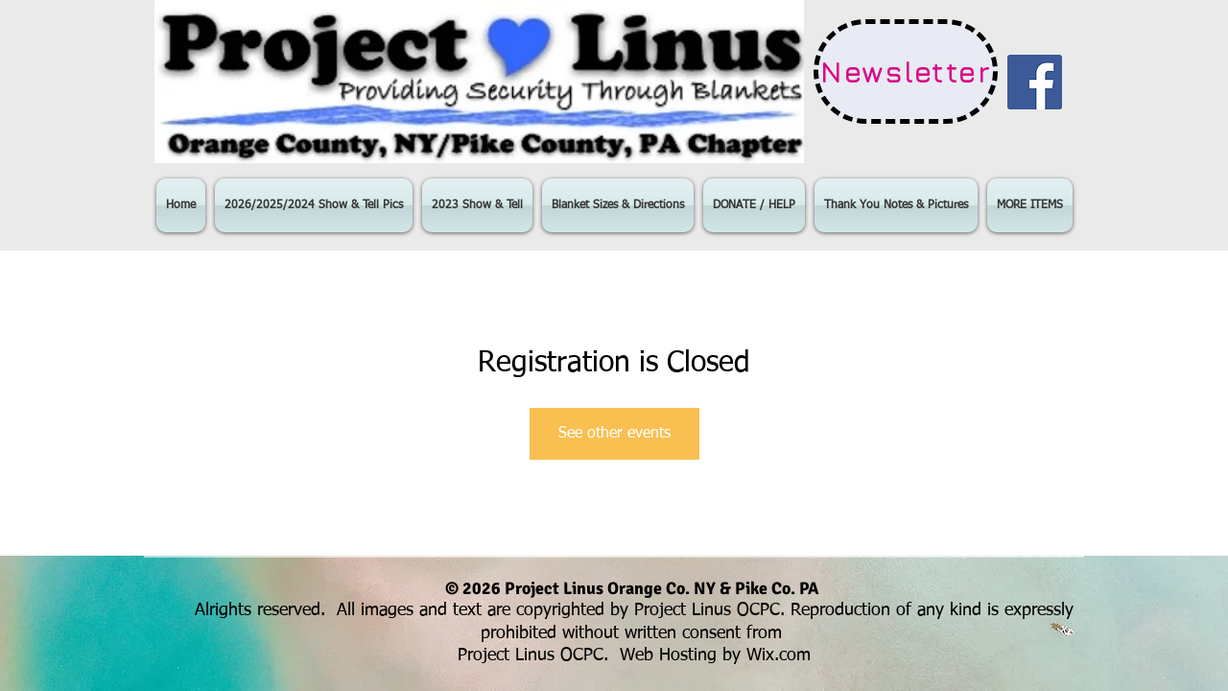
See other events (614, 433)
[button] (313, 205)
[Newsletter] (906, 71)
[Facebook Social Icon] (1034, 82)
